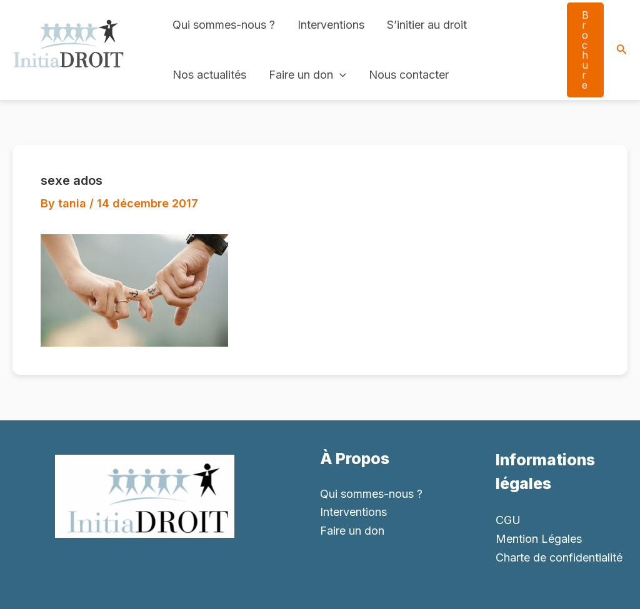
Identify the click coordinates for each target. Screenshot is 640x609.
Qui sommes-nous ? (223, 24)
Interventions (331, 24)
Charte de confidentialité (559, 557)
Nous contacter (409, 74)
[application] (339, 75)
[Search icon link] (622, 50)
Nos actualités (209, 74)
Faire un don (307, 75)
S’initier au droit (427, 24)
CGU (508, 520)
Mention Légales (539, 538)
